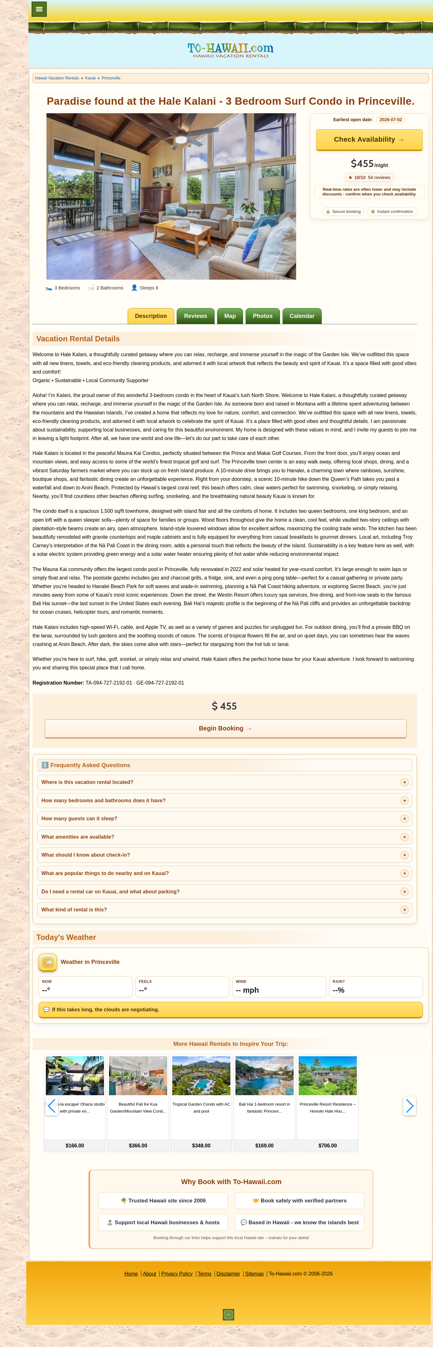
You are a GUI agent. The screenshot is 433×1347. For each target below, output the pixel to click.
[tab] (180, 306)
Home (159, 1296)
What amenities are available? (134, 869)
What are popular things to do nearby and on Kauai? (162, 906)
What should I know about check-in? (142, 888)
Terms (233, 1296)
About (178, 1296)
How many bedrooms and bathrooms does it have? (160, 833)
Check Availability (373, 153)
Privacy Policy (205, 1296)
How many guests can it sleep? (136, 851)
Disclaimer (257, 1296)
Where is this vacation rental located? (144, 814)
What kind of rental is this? (131, 942)
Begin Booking (250, 760)
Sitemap (283, 1296)
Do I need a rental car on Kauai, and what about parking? (167, 924)
